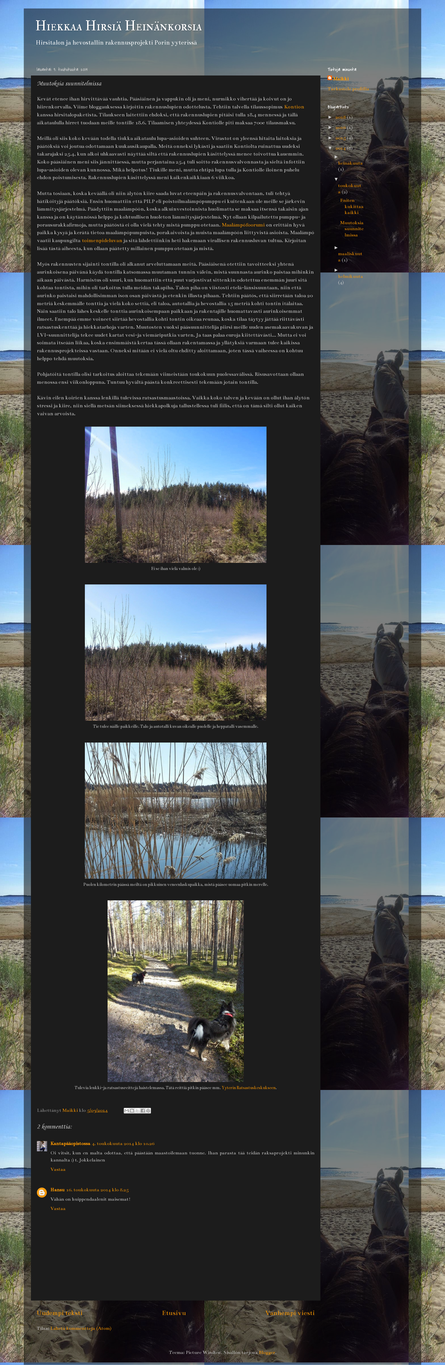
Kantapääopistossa (70, 1143)
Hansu (57, 1190)
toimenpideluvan (102, 240)
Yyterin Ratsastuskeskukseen (249, 1087)
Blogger (267, 1352)
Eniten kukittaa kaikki (352, 206)
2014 (341, 148)
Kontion (294, 107)
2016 (341, 127)
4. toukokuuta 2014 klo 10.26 (123, 1143)
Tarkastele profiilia (348, 89)
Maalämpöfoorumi (243, 225)
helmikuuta (350, 276)
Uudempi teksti (60, 1313)
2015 (341, 138)
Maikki (341, 79)
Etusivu (174, 1313)
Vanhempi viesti (290, 1313)
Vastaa (58, 1169)
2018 (341, 117)
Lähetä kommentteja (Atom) (80, 1328)
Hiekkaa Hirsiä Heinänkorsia (118, 26)
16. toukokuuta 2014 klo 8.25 (97, 1190)
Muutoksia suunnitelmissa (352, 229)
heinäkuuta (350, 163)
